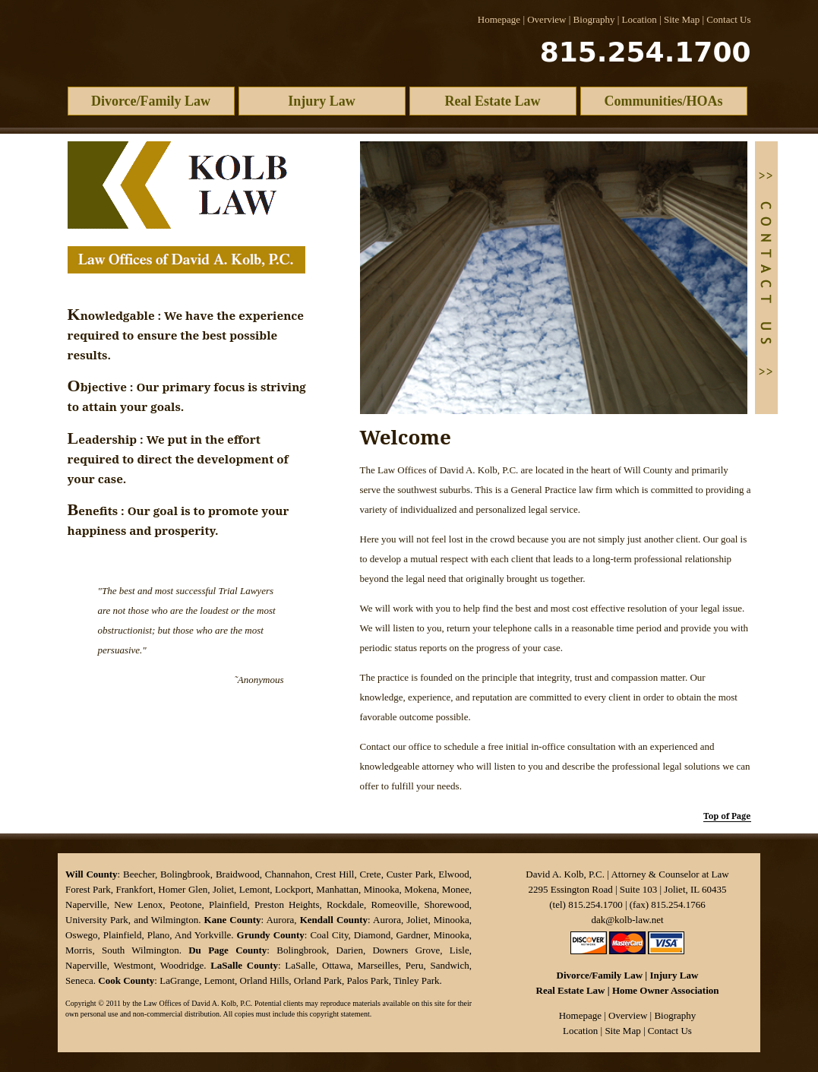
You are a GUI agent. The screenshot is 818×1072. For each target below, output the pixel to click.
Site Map (682, 19)
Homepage (499, 19)
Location (639, 19)
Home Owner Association (665, 990)
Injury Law (321, 101)
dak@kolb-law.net (627, 919)
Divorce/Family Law (150, 101)
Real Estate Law (493, 101)
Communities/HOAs (663, 101)
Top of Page (726, 815)
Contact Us (728, 19)
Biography (594, 19)
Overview (546, 19)
